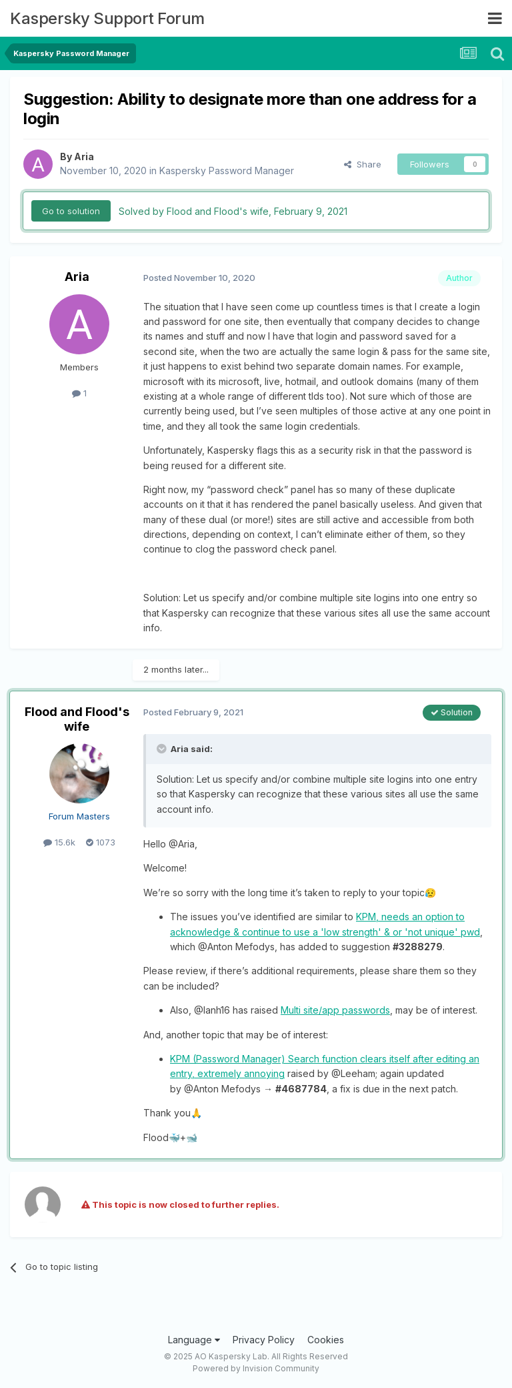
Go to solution (71, 211)
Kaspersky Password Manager (226, 170)
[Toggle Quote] (163, 748)
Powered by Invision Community (256, 1368)
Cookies (325, 1339)
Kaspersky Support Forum (107, 18)
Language (194, 1339)
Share (362, 164)
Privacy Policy (264, 1339)
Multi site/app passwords (335, 1010)
